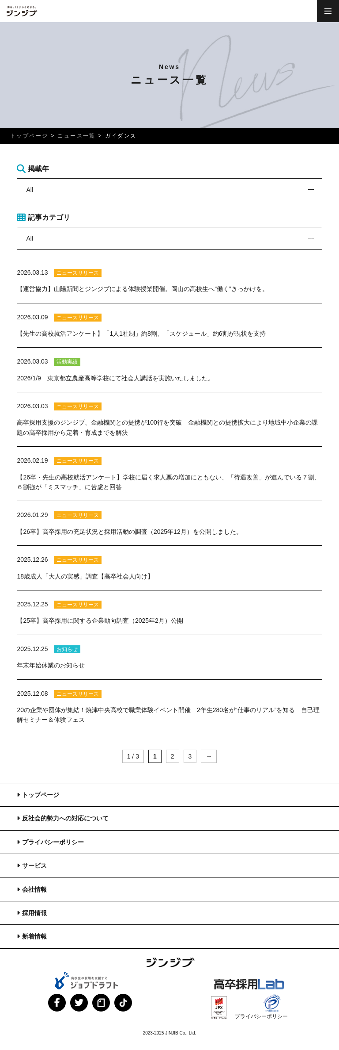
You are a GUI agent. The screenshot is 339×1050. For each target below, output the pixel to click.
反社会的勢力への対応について (65, 818)
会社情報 (34, 889)
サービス (34, 865)
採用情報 (34, 912)
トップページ (40, 794)
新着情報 (34, 936)
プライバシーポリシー (53, 842)
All (29, 189)
